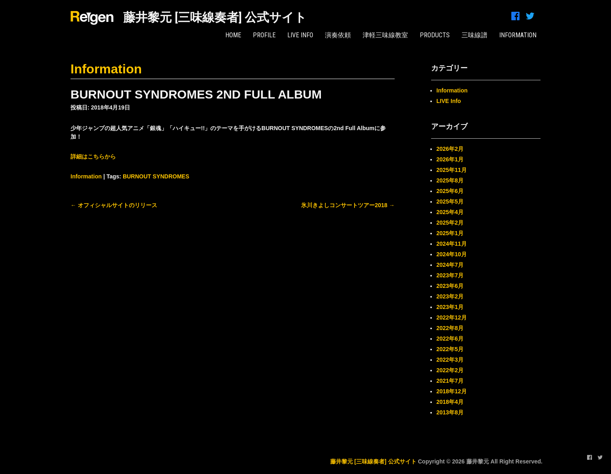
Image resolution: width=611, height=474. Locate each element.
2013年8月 (450, 412)
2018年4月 (450, 402)
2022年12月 (451, 317)
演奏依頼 (338, 35)
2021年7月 (450, 380)
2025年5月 (450, 201)
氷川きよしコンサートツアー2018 (348, 205)
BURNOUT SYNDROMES (156, 176)
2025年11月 (451, 170)
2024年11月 (451, 243)
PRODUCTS (435, 35)
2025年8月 (450, 180)
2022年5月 (450, 349)
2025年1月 (450, 233)
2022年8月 (450, 328)
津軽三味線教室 (385, 35)
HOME (233, 35)
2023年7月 (450, 275)
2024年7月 (450, 265)
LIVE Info (300, 35)
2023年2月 (450, 296)
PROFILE (264, 35)
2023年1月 (450, 307)
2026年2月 (450, 149)
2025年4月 (450, 212)
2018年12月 (451, 391)
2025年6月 (450, 191)
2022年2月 (450, 370)
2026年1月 (450, 159)
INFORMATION (517, 35)
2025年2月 (450, 222)
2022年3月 (450, 359)
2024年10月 (451, 254)
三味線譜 (474, 35)
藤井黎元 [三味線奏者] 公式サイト (215, 17)
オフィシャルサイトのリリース (113, 205)
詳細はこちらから (93, 156)
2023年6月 (450, 286)
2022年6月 (450, 338)
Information (106, 69)
